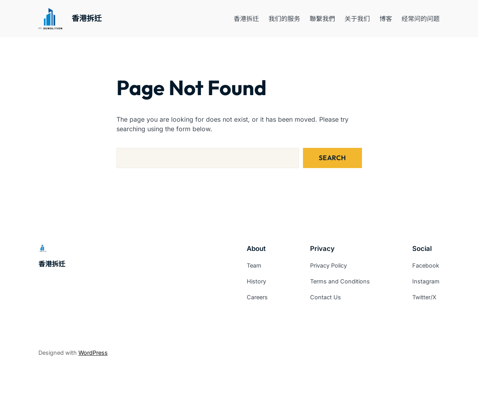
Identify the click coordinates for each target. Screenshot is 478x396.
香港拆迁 (87, 18)
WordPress (93, 352)
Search (332, 157)
